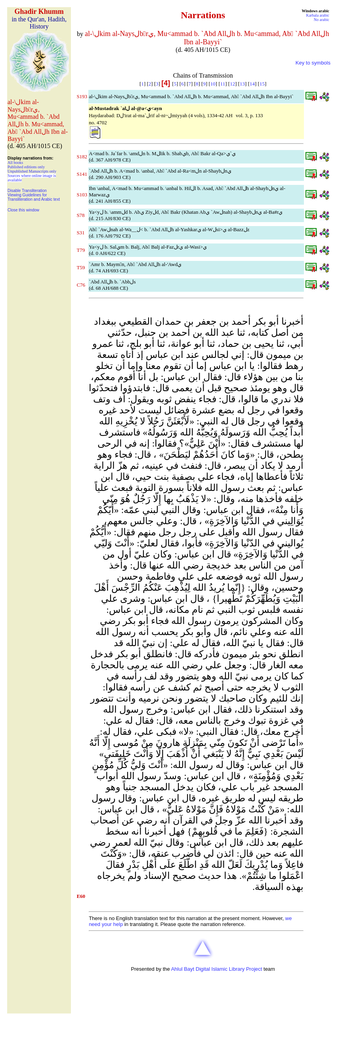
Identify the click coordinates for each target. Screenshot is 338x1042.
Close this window (23, 210)
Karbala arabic (317, 15)
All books (15, 162)
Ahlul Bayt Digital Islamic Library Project (216, 969)
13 (242, 84)
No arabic (321, 19)
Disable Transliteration (27, 190)
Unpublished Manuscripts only (32, 171)
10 (213, 84)
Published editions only (26, 167)
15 (262, 84)
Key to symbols (313, 63)
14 (252, 84)
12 (232, 84)
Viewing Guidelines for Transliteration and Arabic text (34, 197)
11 (222, 84)
